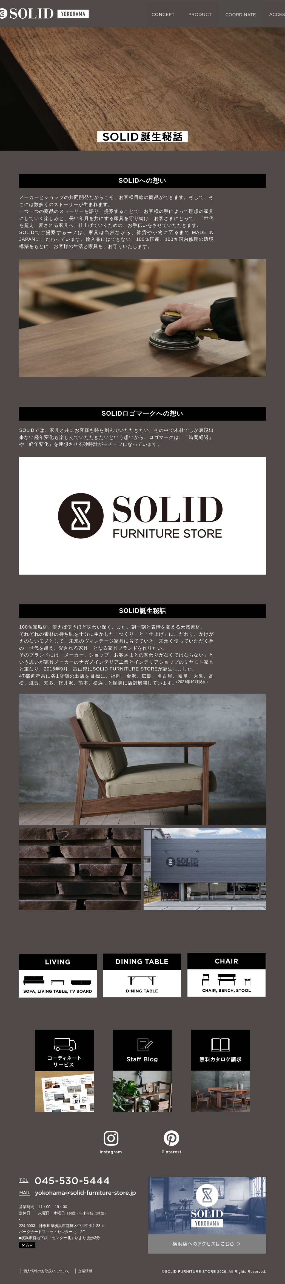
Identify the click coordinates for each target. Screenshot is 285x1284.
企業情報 (85, 1271)
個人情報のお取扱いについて (46, 1271)
